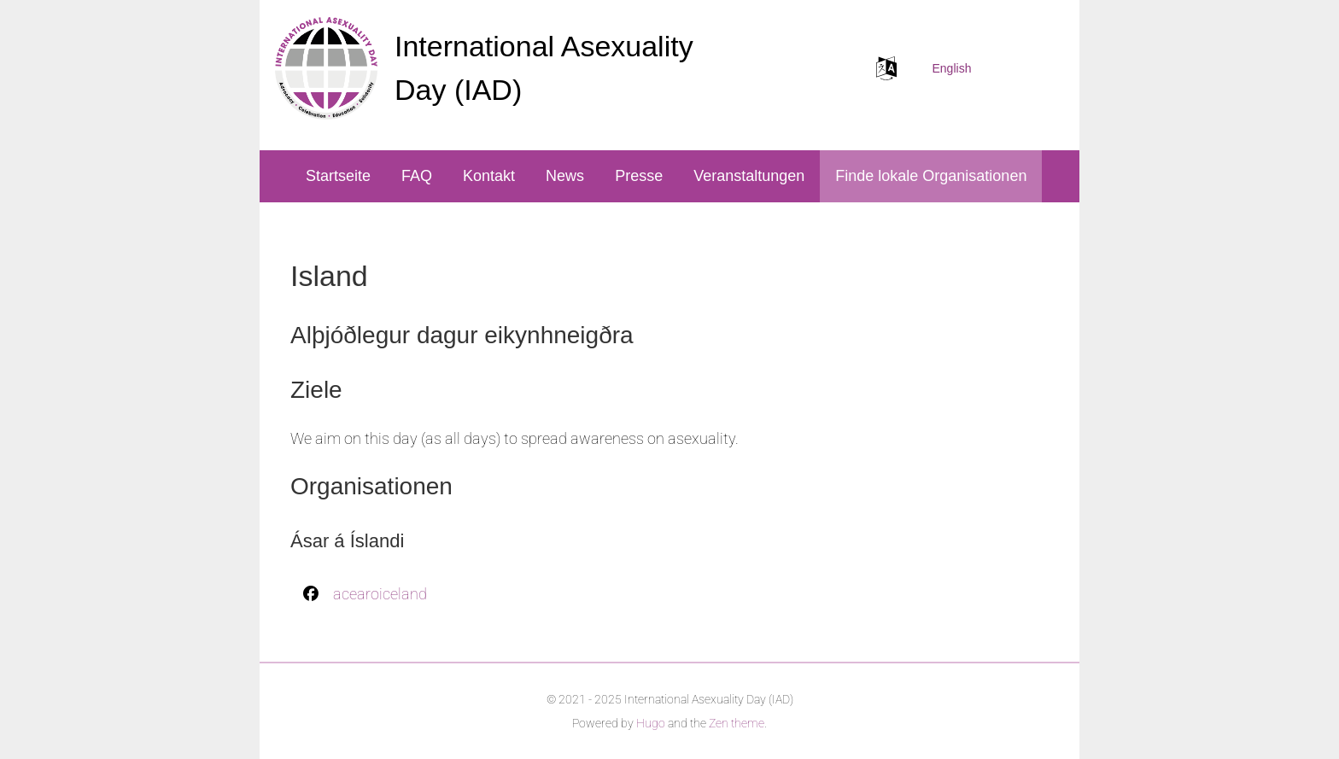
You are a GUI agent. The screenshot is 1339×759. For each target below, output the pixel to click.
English (952, 68)
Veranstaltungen (748, 175)
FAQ (416, 175)
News (565, 175)
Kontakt (489, 175)
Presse (639, 175)
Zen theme (736, 723)
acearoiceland (380, 594)
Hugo (650, 723)
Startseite (338, 175)
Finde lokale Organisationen (930, 175)
